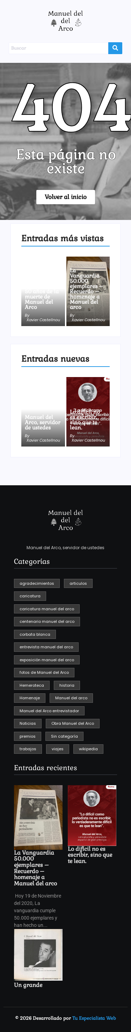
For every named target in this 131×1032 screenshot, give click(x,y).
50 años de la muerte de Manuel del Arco (42, 299)
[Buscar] (58, 48)
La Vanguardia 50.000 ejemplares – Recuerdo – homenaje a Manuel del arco (86, 289)
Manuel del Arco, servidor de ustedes (42, 422)
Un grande (28, 985)
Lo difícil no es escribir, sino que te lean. (85, 419)
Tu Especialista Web (94, 1018)
